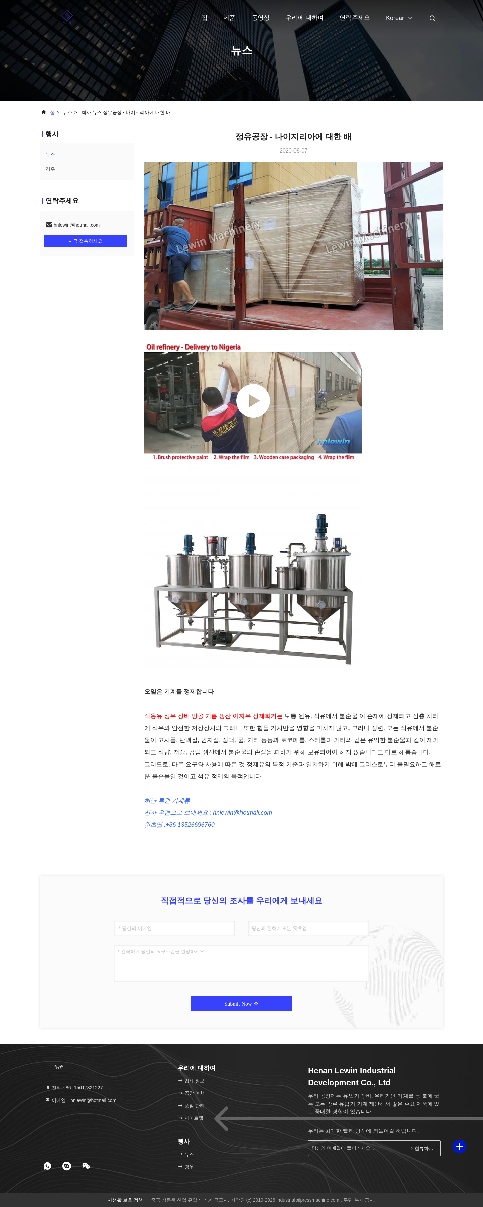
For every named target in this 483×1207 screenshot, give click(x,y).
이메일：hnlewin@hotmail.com (80, 1100)
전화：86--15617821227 (74, 1087)
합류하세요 (421, 1148)
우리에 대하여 (305, 17)
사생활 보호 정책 (125, 1200)
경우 (50, 169)
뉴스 (67, 112)
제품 (229, 17)
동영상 (261, 17)
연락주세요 (355, 17)
